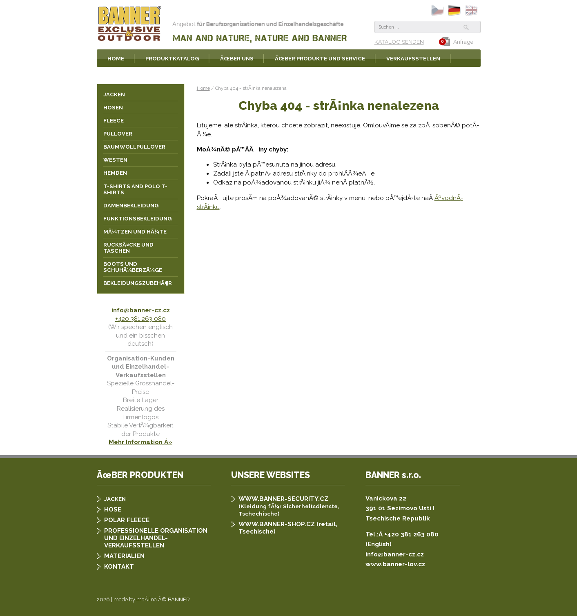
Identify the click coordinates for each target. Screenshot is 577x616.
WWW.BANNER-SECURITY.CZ (283, 499)
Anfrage (458, 41)
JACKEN (115, 499)
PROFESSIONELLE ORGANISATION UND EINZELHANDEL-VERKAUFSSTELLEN (155, 538)
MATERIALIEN (124, 556)
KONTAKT (119, 566)
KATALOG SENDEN (399, 41)
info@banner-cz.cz (140, 310)
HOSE (112, 509)
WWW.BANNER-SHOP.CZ (276, 524)
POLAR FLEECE (126, 520)
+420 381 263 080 (140, 318)
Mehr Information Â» (140, 442)
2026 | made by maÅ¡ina (127, 599)
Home (203, 88)
